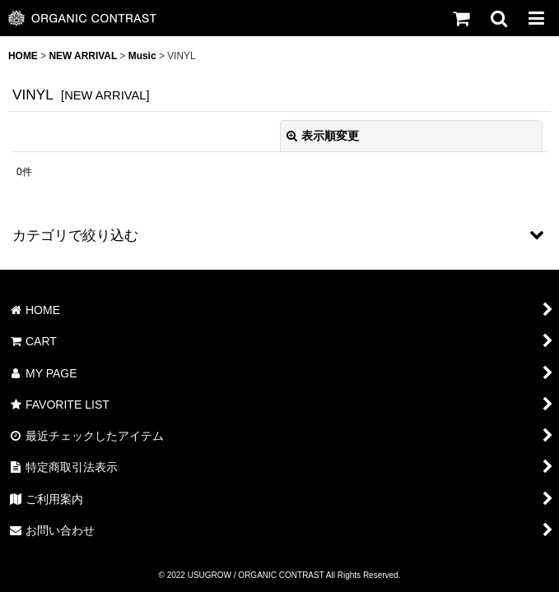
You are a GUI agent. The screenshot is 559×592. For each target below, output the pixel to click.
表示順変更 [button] (322, 135)
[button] (498, 18)
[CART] (460, 18)
